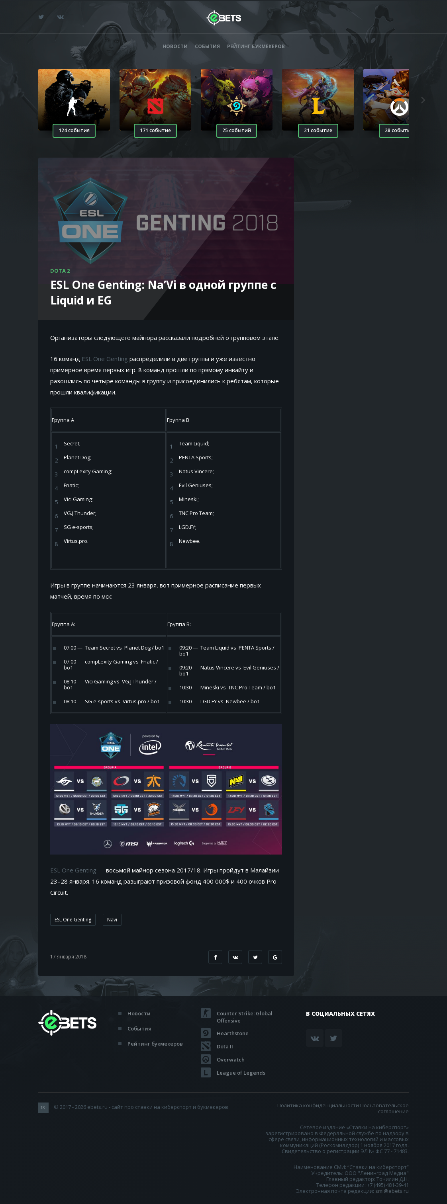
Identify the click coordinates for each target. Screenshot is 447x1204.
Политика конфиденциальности (318, 1105)
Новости (175, 46)
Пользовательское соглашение (384, 1108)
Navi (112, 919)
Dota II (225, 1046)
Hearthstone (233, 1033)
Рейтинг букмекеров (256, 46)
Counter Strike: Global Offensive (245, 1013)
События (207, 46)
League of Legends (241, 1072)
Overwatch (231, 1059)
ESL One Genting (105, 359)
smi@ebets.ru (392, 1190)
